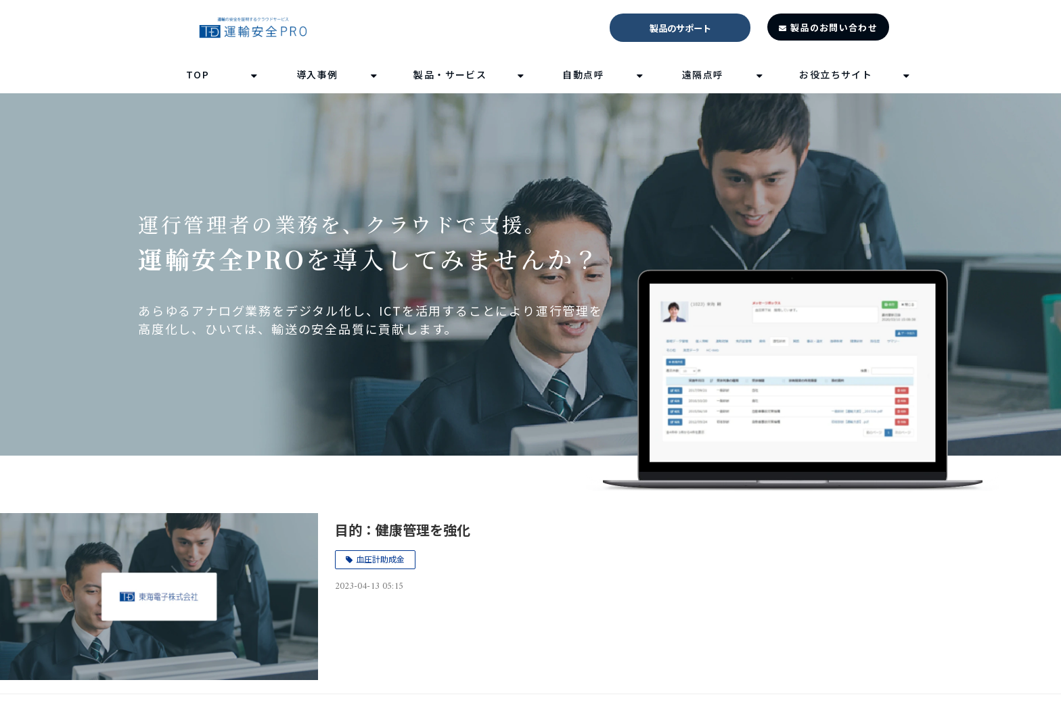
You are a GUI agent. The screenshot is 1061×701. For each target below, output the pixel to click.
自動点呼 (583, 74)
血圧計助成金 (380, 558)
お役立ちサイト (835, 74)
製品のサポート (680, 28)
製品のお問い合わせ (834, 27)
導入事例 (317, 74)
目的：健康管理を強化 (402, 529)
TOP (197, 74)
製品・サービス (450, 74)
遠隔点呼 (703, 74)
